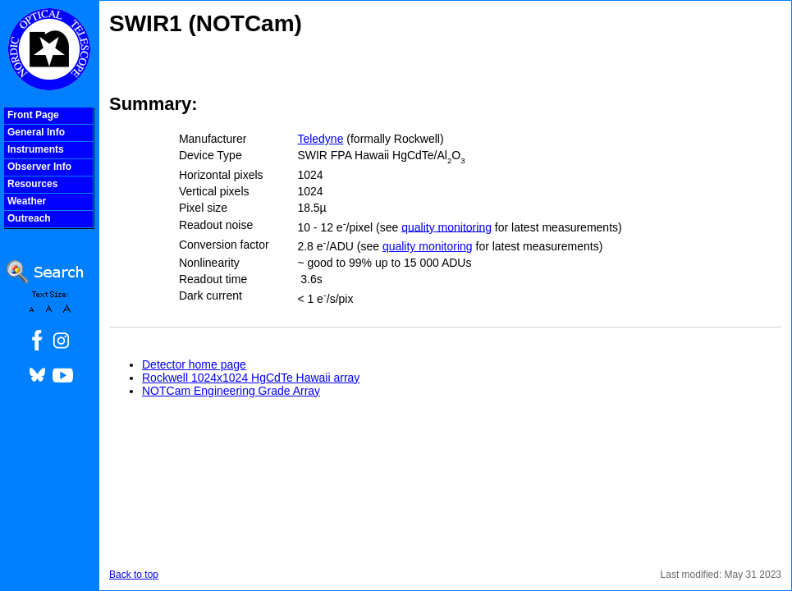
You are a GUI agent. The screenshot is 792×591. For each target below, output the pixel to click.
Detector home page (194, 364)
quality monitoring (446, 226)
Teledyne (320, 138)
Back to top (133, 574)
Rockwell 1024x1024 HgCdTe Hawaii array (250, 377)
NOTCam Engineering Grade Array (231, 390)
